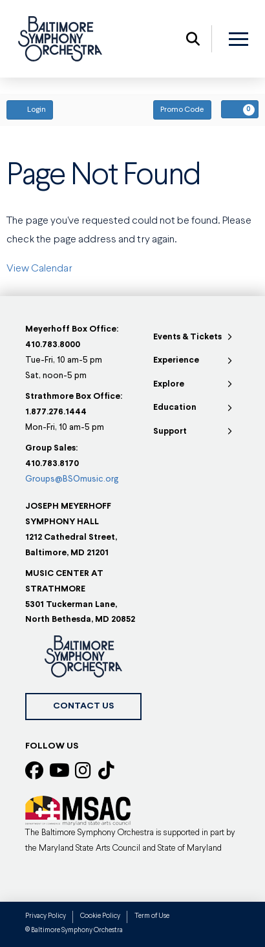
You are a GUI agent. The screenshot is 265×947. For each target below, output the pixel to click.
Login (30, 109)
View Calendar (39, 269)
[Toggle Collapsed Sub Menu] (193, 338)
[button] (193, 38)
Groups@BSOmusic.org (71, 479)
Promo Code (182, 110)
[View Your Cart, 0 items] (240, 109)
